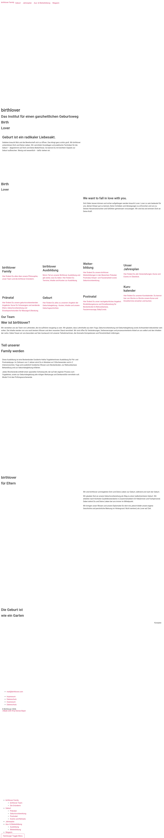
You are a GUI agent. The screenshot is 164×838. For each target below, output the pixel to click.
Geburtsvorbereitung (18, 814)
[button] (158, 623)
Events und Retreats (18, 819)
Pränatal (13, 811)
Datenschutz (12, 699)
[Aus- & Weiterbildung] (42, 3)
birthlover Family (12, 800)
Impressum (11, 697)
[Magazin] (55, 3)
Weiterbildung (15, 830)
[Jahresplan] (27, 3)
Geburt (8, 808)
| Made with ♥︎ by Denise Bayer (14, 711)
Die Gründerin (15, 805)
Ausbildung (14, 827)
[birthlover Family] (7, 2)
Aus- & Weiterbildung (14, 824)
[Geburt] (18, 3)
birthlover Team (16, 803)
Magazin (9, 832)
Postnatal (14, 816)
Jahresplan (10, 822)
